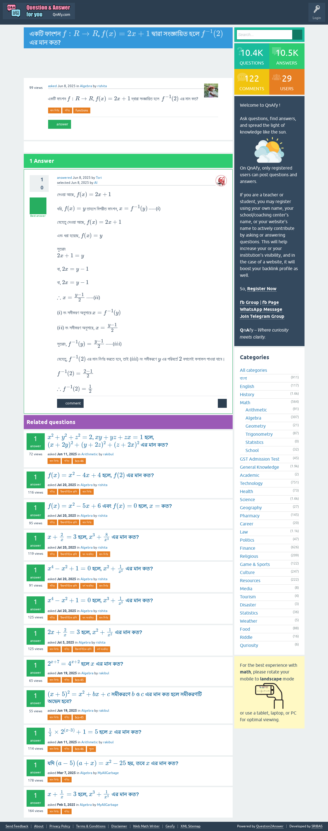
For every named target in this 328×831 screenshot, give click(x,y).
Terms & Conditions (90, 826)
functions (81, 110)
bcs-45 (79, 680)
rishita (102, 485)
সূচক (91, 749)
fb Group (249, 302)
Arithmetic (89, 454)
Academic (249, 475)
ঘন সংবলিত (88, 554)
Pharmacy (249, 515)
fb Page (270, 302)
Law (244, 531)
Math (245, 402)
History (247, 394)
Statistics (254, 442)
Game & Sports (255, 564)
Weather (248, 620)
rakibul (108, 454)
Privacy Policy (59, 826)
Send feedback (17, 826)
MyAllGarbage (108, 773)
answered (64, 178)
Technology (251, 483)
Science (247, 499)
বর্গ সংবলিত (88, 585)
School (252, 450)
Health (246, 491)
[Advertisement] (128, 63)
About (39, 826)
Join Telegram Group (262, 316)
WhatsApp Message (261, 309)
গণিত (67, 110)
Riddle (246, 637)
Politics (247, 539)
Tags (189, 15)
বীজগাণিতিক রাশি (68, 491)
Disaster (248, 604)
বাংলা (243, 378)
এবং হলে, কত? (110, 506)
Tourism (248, 596)
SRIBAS (317, 826)
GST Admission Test (259, 458)
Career (246, 523)
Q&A (108, 15)
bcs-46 (79, 461)
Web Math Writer (146, 826)
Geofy (170, 826)
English (247, 386)
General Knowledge (259, 467)
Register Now (262, 288)
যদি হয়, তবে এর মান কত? (113, 763)
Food (245, 629)
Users (207, 15)
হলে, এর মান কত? (101, 475)
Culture (247, 572)
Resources (250, 580)
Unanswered (168, 15)
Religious (249, 556)
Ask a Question (230, 15)
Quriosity (249, 645)
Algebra (86, 86)
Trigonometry (259, 434)
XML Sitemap (190, 826)
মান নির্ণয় (54, 110)
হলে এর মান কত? (85, 664)
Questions (127, 15)
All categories (253, 370)
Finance (247, 548)
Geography (251, 507)
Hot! (146, 15)
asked (52, 86)
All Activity (87, 15)
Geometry (256, 425)
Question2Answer (270, 826)
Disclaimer (119, 826)
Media (246, 588)
